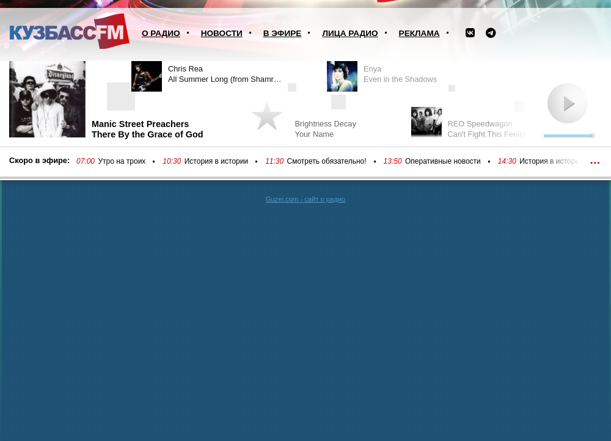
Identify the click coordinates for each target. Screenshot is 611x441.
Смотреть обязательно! (327, 161)
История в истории (216, 161)
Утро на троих (121, 161)
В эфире (282, 33)
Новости (222, 33)
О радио (161, 33)
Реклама (419, 33)
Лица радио (350, 33)
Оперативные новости (443, 161)
